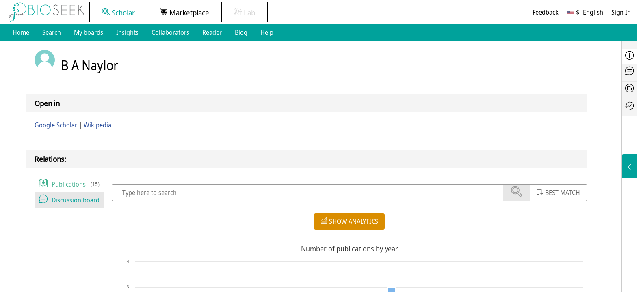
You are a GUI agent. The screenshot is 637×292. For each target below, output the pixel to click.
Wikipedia (97, 124)
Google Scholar (56, 124)
